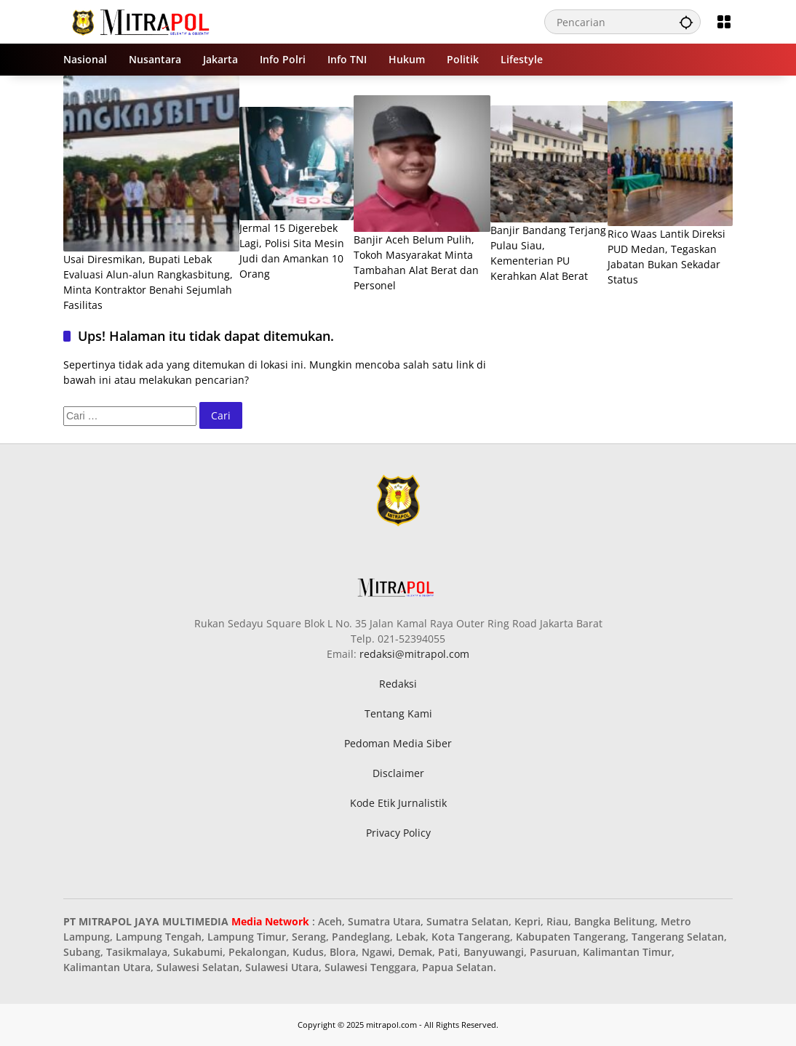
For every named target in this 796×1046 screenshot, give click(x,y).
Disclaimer (398, 773)
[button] (686, 21)
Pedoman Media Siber (398, 743)
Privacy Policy (398, 833)
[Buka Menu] (724, 22)
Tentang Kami (398, 713)
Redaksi (398, 684)
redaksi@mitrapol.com (414, 654)
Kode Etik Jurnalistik (398, 803)
